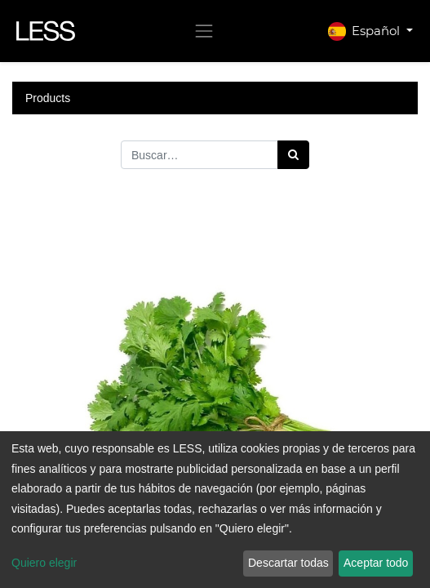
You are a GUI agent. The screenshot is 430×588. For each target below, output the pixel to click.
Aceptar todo (376, 562)
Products (47, 98)
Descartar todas (288, 562)
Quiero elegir (44, 562)
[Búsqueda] (293, 154)
